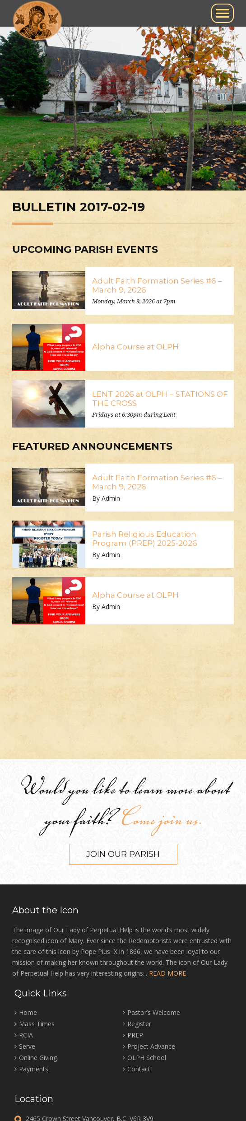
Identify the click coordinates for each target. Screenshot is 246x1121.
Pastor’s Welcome (153, 1012)
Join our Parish (123, 854)
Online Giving (38, 1057)
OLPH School (146, 1057)
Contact (138, 1069)
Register (139, 1023)
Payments (33, 1069)
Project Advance (151, 1046)
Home (28, 1012)
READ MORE (167, 973)
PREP (135, 1035)
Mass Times (37, 1023)
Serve (27, 1046)
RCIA (26, 1035)
